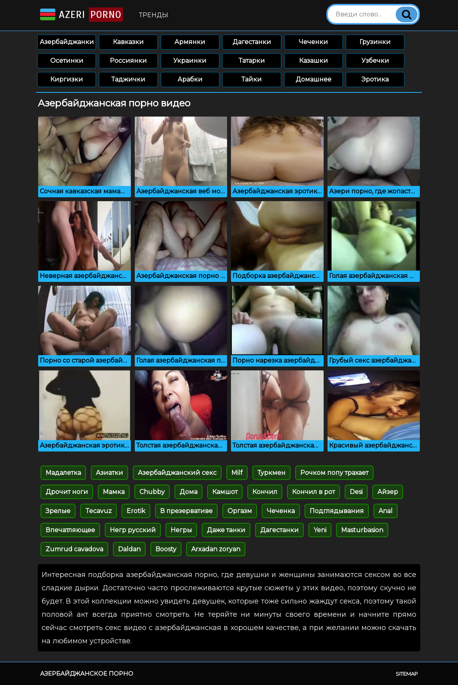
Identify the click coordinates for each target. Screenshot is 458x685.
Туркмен (271, 472)
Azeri (81, 14)
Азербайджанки (67, 42)
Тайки (251, 79)
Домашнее (313, 79)
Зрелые (58, 511)
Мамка (114, 492)
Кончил (264, 492)
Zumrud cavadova (74, 549)
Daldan (129, 549)
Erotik (136, 511)
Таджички (128, 79)
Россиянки (128, 60)
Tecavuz (98, 511)
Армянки (189, 42)
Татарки (252, 60)
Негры (181, 530)
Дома (188, 492)
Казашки (313, 60)
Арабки (190, 79)
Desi (356, 492)
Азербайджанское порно (86, 673)
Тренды (153, 15)
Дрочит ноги (67, 492)
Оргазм (239, 511)
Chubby (152, 492)
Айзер (387, 492)
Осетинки (66, 60)
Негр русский (133, 530)
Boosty (165, 549)
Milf (237, 472)
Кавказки (128, 42)
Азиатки (109, 472)
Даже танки (226, 530)
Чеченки (313, 42)
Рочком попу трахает (334, 472)
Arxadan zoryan (215, 549)
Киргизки (66, 79)
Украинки (189, 60)
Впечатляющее (70, 530)
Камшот (225, 492)
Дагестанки (252, 42)
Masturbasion (362, 530)
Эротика (375, 79)
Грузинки (375, 42)
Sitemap (407, 674)
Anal (386, 511)
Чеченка (281, 511)
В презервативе (186, 511)
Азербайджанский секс (177, 472)
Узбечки (375, 60)
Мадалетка (63, 472)
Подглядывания (337, 511)
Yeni (320, 530)
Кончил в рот (313, 492)
